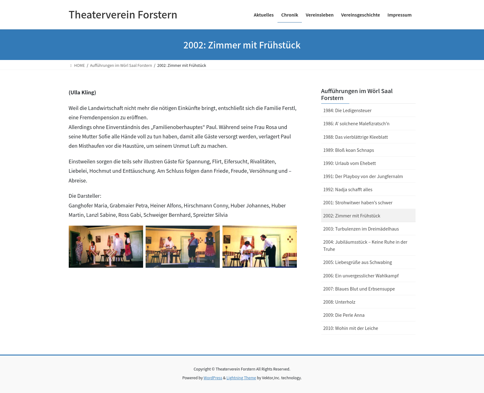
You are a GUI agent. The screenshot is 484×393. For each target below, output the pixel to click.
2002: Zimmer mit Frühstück (352, 215)
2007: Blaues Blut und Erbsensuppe (359, 289)
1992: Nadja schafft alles (347, 189)
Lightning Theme (241, 377)
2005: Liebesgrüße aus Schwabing (357, 262)
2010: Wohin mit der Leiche (350, 328)
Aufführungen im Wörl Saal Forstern (357, 94)
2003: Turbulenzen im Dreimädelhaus (361, 229)
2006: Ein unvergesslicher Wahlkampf (361, 275)
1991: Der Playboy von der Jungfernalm (363, 176)
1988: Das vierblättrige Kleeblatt (355, 137)
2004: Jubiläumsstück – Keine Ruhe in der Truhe (365, 245)
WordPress (213, 377)
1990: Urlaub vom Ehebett (349, 163)
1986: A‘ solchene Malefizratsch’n (356, 123)
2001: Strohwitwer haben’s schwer (358, 202)
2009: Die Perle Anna (344, 315)
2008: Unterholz (339, 302)
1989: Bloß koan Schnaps (348, 150)
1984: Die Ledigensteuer (347, 110)
